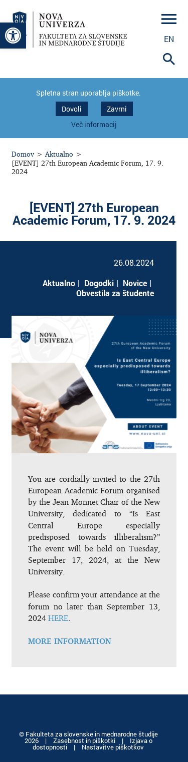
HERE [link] (58, 618)
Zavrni (117, 109)
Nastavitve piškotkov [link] (113, 746)
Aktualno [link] (59, 154)
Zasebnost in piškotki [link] (85, 740)
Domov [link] (23, 154)
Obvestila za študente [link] (115, 293)
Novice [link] (135, 283)
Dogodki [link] (99, 283)
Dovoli (72, 109)
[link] (13, 36)
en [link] (169, 39)
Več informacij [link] (94, 124)
